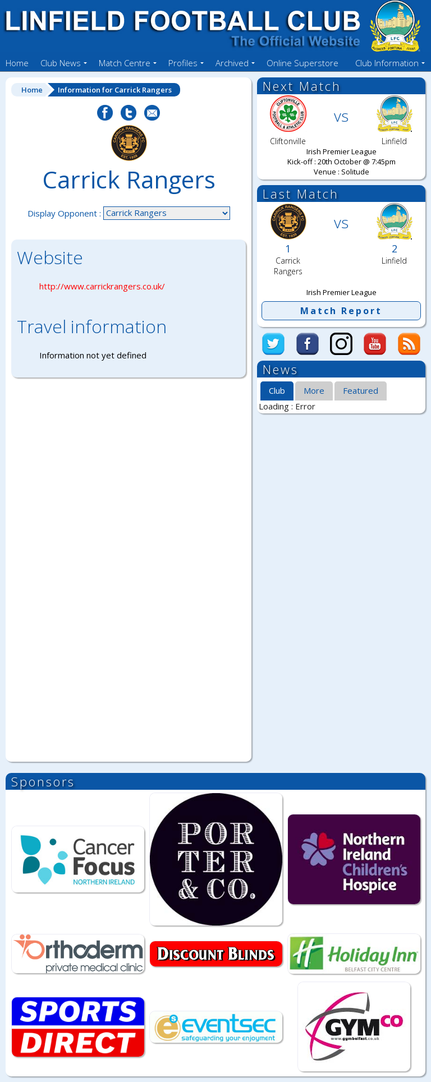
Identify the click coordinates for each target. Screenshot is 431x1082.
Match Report (341, 311)
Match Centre (124, 62)
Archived (232, 62)
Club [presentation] (277, 390)
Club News (60, 62)
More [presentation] (314, 390)
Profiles (183, 62)
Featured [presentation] (360, 390)
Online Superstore (302, 62)
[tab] (277, 391)
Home (17, 62)
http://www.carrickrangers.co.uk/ (102, 286)
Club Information (387, 62)
